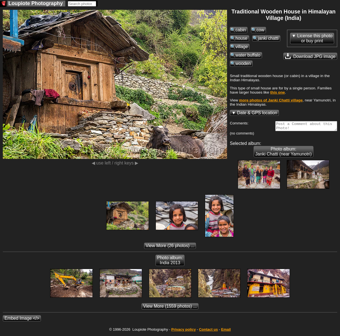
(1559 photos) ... (170, 307)
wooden (243, 63)
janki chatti (268, 38)
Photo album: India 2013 (170, 262)
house (241, 38)
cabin (240, 29)
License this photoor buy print (314, 38)
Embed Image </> (21, 320)
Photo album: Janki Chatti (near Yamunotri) (283, 153)
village (241, 46)
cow (260, 29)
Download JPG (310, 56)
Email (226, 331)
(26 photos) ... (170, 247)
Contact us (208, 331)
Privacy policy (183, 331)
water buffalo (247, 55)
